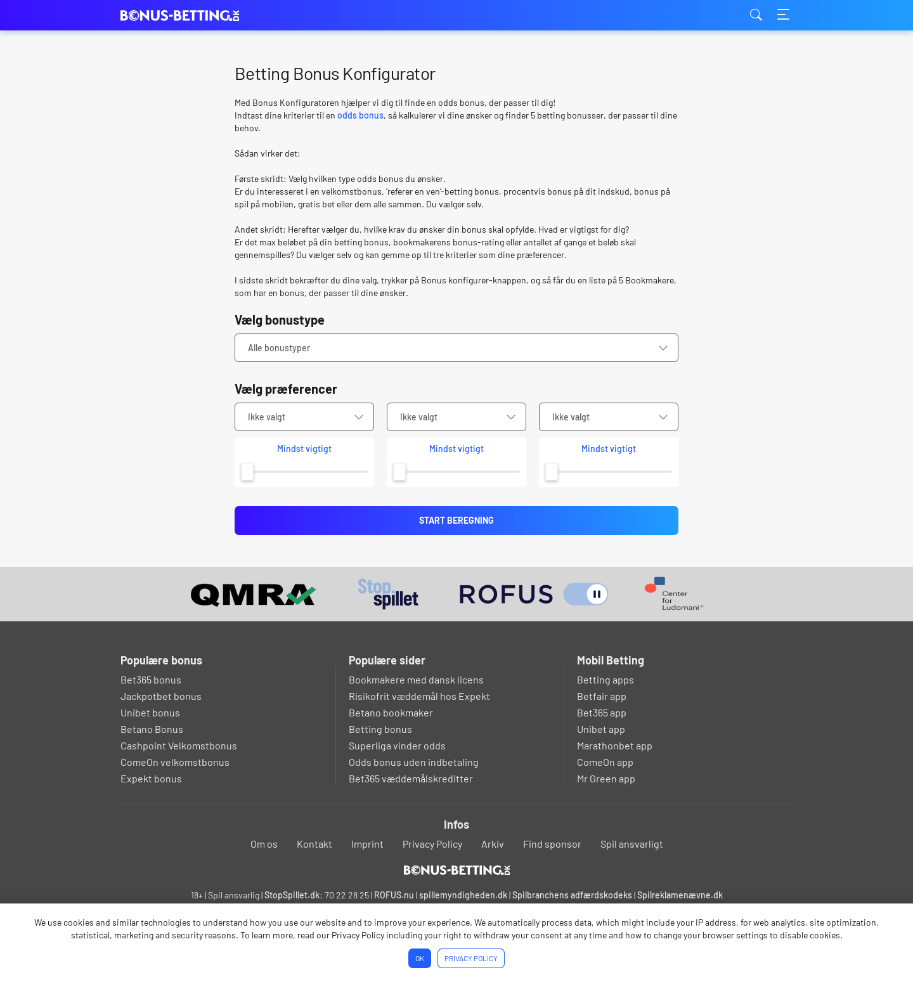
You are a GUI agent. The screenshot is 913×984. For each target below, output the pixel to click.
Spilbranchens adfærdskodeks (573, 895)
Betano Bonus (151, 729)
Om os (264, 844)
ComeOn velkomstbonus (175, 762)
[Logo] (457, 870)
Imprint (367, 844)
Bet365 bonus (150, 679)
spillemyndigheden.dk (463, 895)
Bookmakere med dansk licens (416, 679)
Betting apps (605, 679)
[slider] (247, 472)
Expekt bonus (151, 778)
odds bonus (360, 115)
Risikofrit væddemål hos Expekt (419, 696)
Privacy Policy (432, 844)
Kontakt (314, 844)
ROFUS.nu (394, 895)
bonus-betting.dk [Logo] (183, 15)
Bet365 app (601, 712)
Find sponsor (552, 844)
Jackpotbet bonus (161, 696)
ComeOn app (605, 762)
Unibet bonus (150, 712)
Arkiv (492, 844)
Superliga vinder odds (397, 745)
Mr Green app (606, 778)
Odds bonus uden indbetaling (414, 762)
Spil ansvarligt (631, 844)
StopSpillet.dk (292, 895)
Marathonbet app (614, 745)
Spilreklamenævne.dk (680, 895)
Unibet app (601, 729)
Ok (419, 958)
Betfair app (601, 696)
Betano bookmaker (391, 712)
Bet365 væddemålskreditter (411, 778)
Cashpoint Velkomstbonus (178, 745)
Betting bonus (380, 729)
